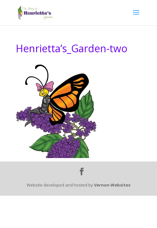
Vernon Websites (112, 185)
